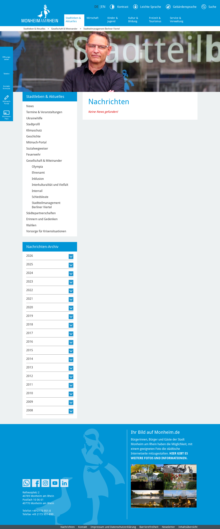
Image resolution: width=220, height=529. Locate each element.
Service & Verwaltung (176, 19)
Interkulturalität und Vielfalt (50, 185)
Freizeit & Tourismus (155, 19)
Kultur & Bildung (133, 19)
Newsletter (168, 526)
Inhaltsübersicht (187, 526)
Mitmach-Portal (36, 142)
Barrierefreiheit (148, 526)
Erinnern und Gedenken (42, 219)
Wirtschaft (92, 17)
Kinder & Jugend (112, 19)
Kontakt (82, 526)
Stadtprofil (33, 124)
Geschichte (33, 136)
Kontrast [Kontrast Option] (122, 7)
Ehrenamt (38, 172)
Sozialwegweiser (37, 148)
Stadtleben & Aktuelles (73, 19)
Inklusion (38, 179)
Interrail (37, 191)
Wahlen (31, 225)
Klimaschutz (34, 130)
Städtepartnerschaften (41, 213)
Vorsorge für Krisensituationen (46, 231)
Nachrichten (67, 526)
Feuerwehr (33, 154)
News (30, 106)
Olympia (37, 166)
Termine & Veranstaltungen (44, 112)
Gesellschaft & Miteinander (64, 28)
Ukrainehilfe (34, 118)
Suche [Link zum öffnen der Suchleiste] (212, 7)
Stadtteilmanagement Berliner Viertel (101, 28)
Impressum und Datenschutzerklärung (113, 526)
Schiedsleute (40, 197)
